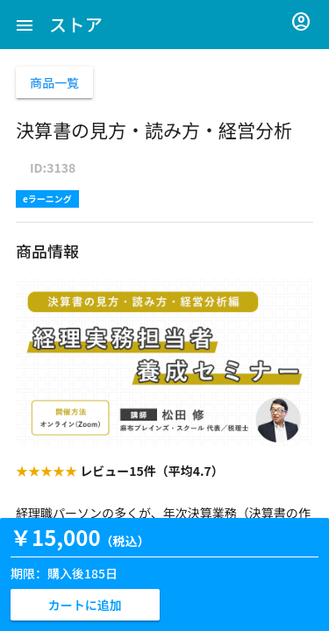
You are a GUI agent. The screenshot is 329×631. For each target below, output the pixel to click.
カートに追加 (85, 604)
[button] (25, 25)
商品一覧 (54, 82)
